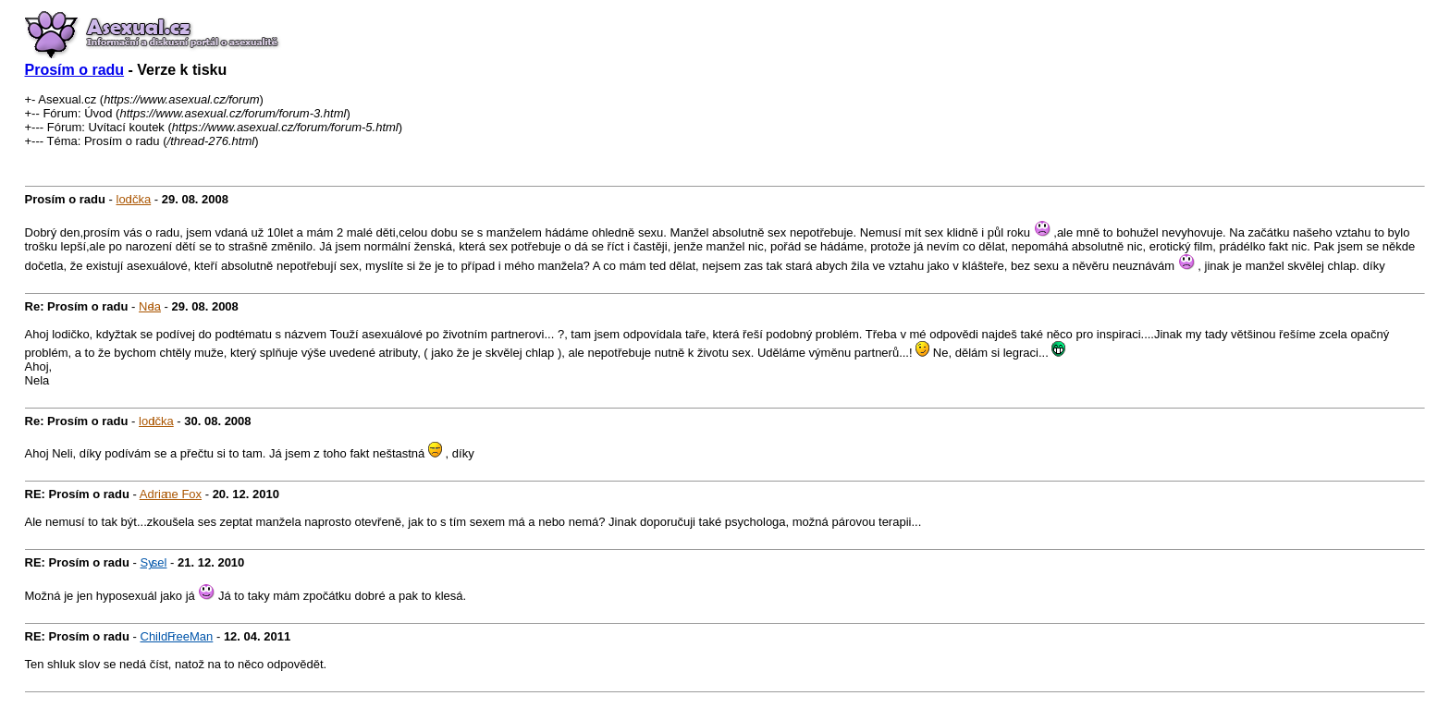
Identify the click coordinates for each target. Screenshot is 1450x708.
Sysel (154, 562)
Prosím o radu (75, 70)
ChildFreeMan (177, 636)
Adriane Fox (171, 494)
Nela (150, 306)
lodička (134, 199)
